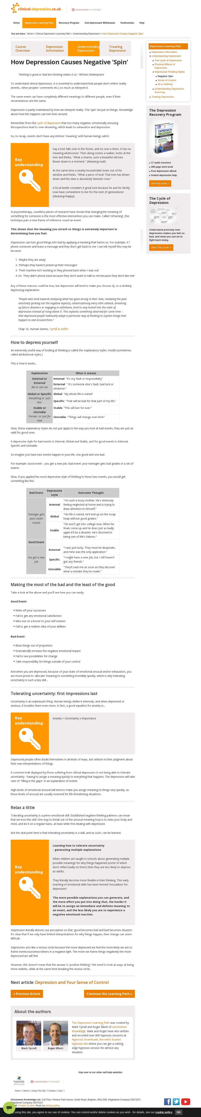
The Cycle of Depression (168, 60)
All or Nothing (165, 84)
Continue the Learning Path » (109, 994)
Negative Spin (165, 76)
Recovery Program (69, 23)
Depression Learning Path (39, 23)
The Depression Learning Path (90, 1023)
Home (16, 23)
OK (179, 1112)
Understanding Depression (86, 33)
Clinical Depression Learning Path (53, 33)
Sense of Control (167, 80)
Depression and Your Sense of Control (72, 982)
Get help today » (160, 183)
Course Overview (22, 49)
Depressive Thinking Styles (170, 71)
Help (142, 23)
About (26, 1091)
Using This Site (39, 1091)
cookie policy (163, 1112)
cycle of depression (49, 123)
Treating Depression (117, 49)
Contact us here (26, 1105)
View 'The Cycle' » (161, 247)
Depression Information (55, 49)
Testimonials (127, 23)
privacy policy (52, 1105)
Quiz (60, 1091)
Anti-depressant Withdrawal (100, 23)
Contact (52, 1091)
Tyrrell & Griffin (58, 329)
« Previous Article (26, 994)
